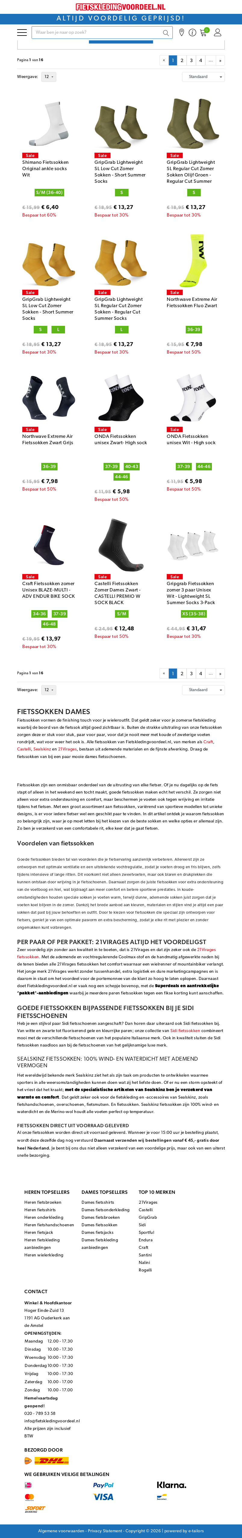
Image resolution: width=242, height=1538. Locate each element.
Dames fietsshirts (98, 1202)
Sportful (146, 1233)
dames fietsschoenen (105, 757)
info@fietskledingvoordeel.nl (52, 1421)
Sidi (142, 1225)
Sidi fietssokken (185, 1031)
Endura (146, 1240)
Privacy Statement (105, 1531)
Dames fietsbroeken (101, 1217)
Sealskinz (42, 749)
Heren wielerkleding (44, 1255)
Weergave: (27, 77)
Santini (145, 1255)
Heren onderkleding (43, 1217)
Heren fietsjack (38, 1233)
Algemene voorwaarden (61, 1531)
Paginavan (30, 60)
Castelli (24, 749)
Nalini (144, 1263)
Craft (208, 742)
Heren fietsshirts (40, 1210)
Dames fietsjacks (97, 1233)
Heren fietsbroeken (42, 1202)
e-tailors (196, 1531)
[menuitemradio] (173, 60)
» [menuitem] (220, 60)
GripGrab (148, 1217)
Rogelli (145, 1270)
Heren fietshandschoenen (49, 1225)
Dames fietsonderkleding (106, 1210)
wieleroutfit (118, 720)
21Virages (67, 749)
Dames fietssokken (100, 1225)
